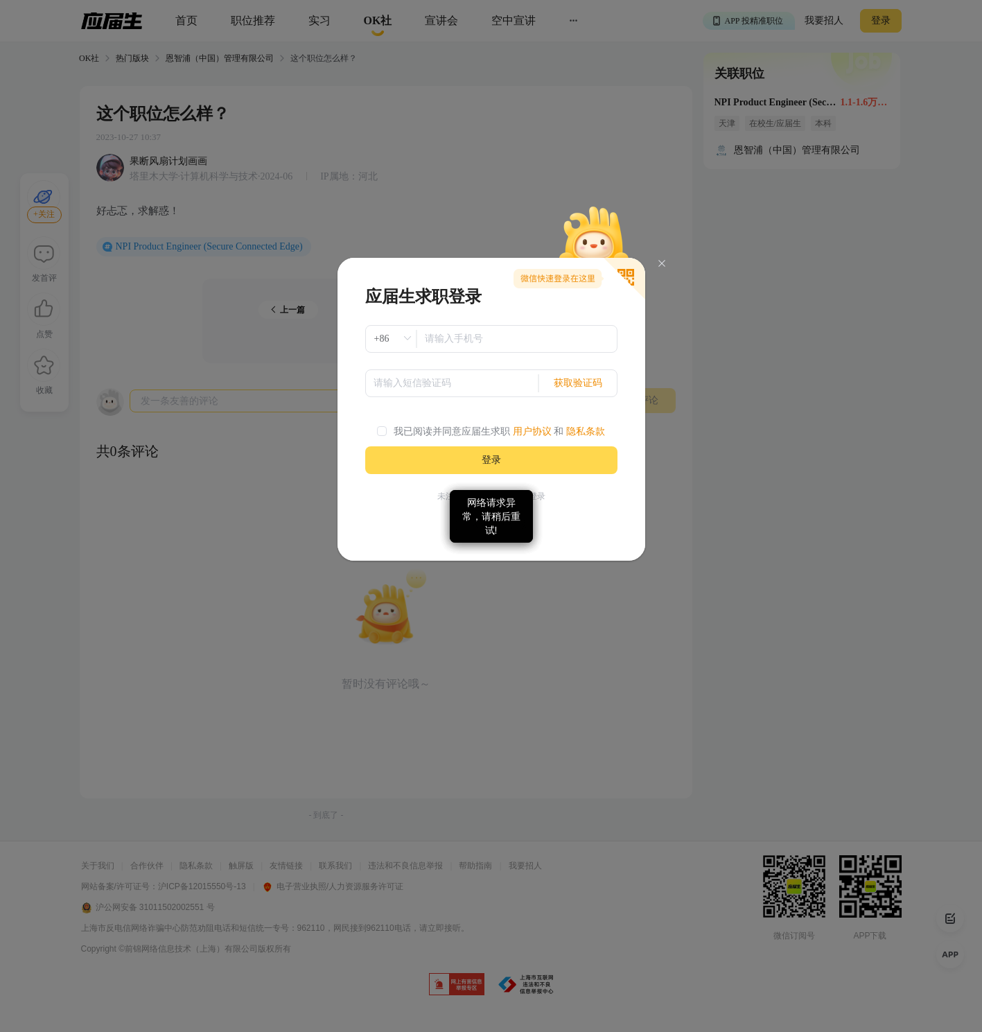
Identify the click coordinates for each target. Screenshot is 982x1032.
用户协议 (532, 431)
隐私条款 (585, 431)
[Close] (661, 264)
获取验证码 (578, 383)
